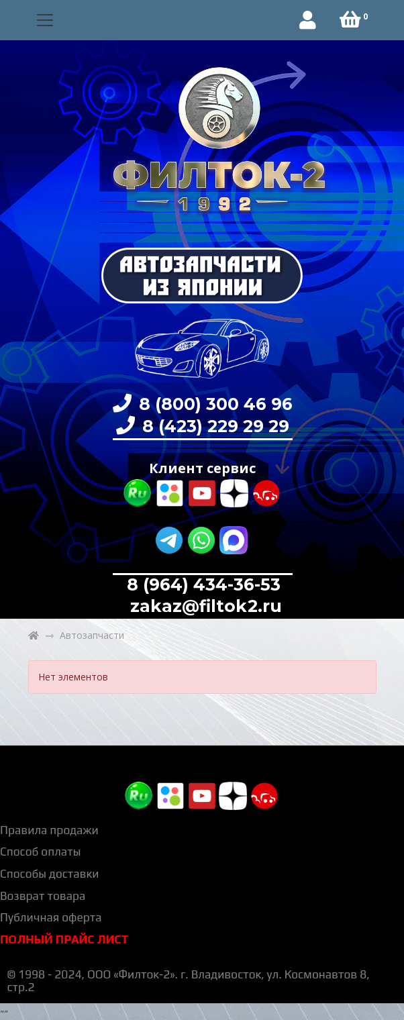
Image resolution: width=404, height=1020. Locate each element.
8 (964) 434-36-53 (204, 584)
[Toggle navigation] (45, 20)
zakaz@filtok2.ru (203, 606)
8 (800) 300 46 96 (213, 404)
